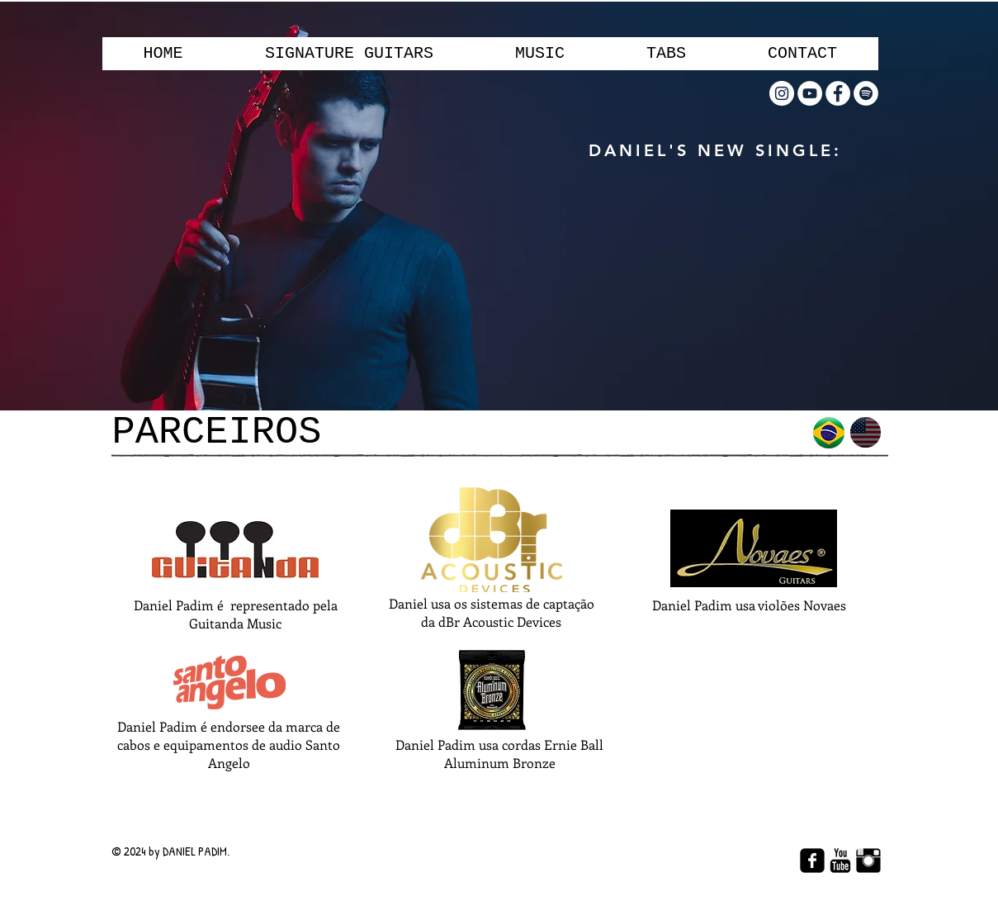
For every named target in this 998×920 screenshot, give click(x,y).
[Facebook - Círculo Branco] (837, 93)
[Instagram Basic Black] (868, 860)
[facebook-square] (812, 860)
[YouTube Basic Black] (840, 860)
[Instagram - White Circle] (781, 93)
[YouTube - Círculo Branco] (809, 93)
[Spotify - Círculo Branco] (866, 93)
